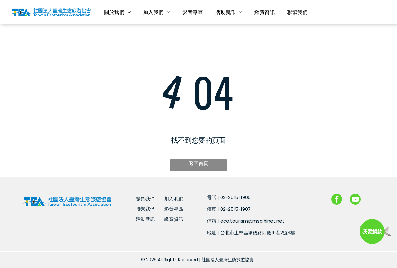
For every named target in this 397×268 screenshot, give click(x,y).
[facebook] (336, 200)
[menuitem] (117, 12)
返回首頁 (198, 163)
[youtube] (355, 200)
